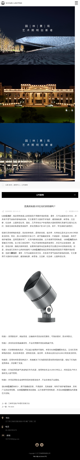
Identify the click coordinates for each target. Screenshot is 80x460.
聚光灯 (14, 253)
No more (11, 407)
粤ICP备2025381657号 (40, 456)
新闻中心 (17, 185)
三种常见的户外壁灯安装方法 (19, 403)
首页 (10, 185)
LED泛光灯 (6, 216)
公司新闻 (25, 185)
